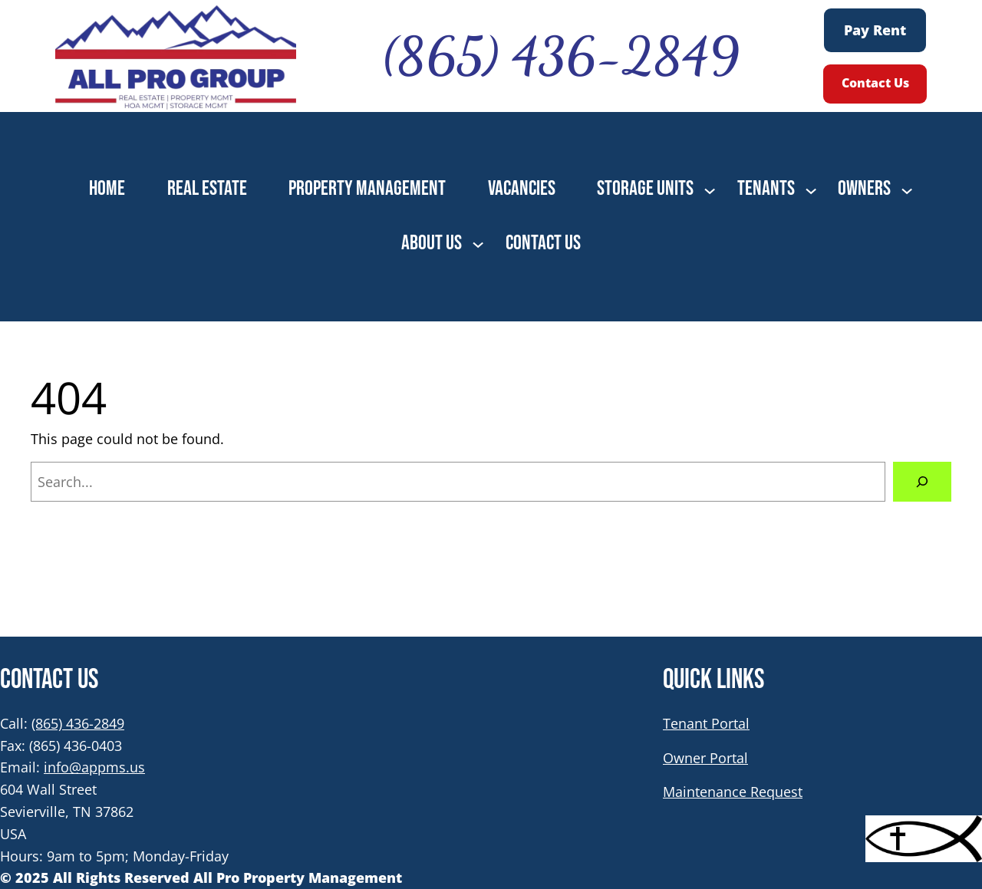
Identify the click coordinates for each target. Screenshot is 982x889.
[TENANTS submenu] (811, 189)
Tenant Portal (706, 723)
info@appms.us (94, 767)
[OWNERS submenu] (907, 189)
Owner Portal (705, 758)
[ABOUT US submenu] (478, 243)
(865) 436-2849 (77, 723)
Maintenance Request (732, 791)
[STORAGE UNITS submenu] (710, 189)
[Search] (922, 482)
